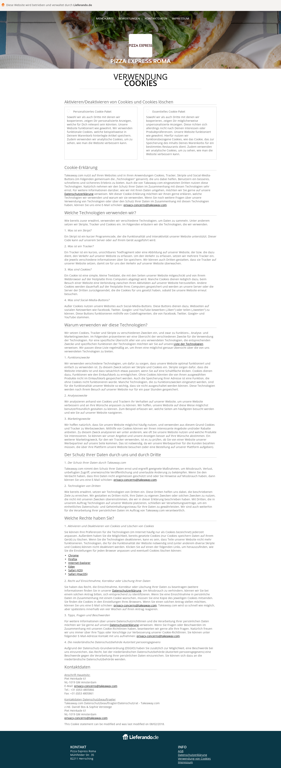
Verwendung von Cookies (194, 758)
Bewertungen (129, 18)
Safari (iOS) (75, 570)
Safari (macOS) (77, 574)
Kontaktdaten (156, 18)
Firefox (72, 559)
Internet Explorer (79, 563)
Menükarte (105, 18)
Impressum (180, 18)
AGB (180, 751)
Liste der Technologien (188, 344)
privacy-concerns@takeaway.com (145, 205)
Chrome (73, 555)
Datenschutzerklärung (78, 194)
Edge (71, 566)
